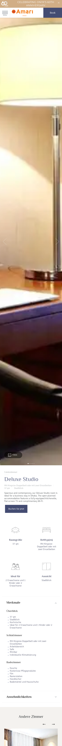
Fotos (12, 455)
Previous (44, 724)
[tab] (31, 602)
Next (53, 724)
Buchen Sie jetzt (16, 509)
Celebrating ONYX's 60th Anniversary (27, 3)
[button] (4, 241)
